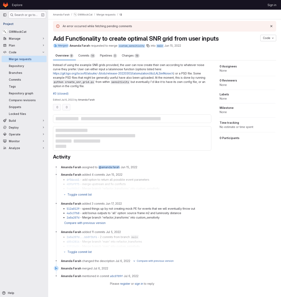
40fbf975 (73, 184)
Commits (86, 56)
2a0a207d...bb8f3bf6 (82, 237)
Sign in (272, 5)
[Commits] (24, 79)
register (125, 283)
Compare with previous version (85, 223)
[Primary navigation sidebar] (5, 15)
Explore (17, 5)
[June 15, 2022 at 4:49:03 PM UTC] (129, 167)
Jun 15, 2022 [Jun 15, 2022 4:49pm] (172, 45)
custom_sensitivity (131, 45)
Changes (130, 56)
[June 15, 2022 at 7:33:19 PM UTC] (114, 174)
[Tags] (24, 86)
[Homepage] (5, 5)
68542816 (73, 241)
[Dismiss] (271, 26)
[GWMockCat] (24, 31)
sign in (139, 283)
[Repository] (24, 66)
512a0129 (73, 208)
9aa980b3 (73, 188)
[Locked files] (24, 113)
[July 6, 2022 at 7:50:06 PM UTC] (122, 261)
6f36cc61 (73, 180)
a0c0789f (116, 276)
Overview (64, 56)
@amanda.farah (109, 167)
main (160, 45)
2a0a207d (73, 217)
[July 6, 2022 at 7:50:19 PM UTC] (100, 268)
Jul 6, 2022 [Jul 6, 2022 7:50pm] (67, 99)
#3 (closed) (61, 93)
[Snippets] (24, 107)
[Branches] (24, 72)
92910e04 (73, 246)
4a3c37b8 (73, 213)
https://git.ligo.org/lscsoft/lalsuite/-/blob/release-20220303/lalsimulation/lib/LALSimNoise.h (113, 73)
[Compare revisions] (24, 100)
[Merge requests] (24, 59)
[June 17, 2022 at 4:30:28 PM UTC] (114, 203)
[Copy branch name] (148, 45)
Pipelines (108, 56)
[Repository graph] (24, 93)
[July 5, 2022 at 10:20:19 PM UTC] (113, 232)
